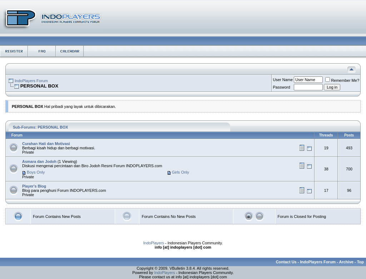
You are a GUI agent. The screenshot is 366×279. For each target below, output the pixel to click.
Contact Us (286, 262)
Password (281, 87)
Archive (346, 262)
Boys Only (36, 172)
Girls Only (180, 172)
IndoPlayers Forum (31, 81)
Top (360, 262)
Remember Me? (342, 80)
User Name (283, 80)
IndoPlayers (153, 243)
